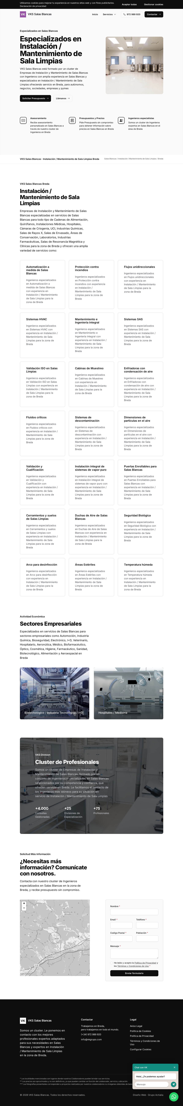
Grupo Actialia (155, 1094)
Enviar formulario (134, 973)
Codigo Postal (118, 933)
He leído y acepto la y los (136, 964)
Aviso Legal (136, 1026)
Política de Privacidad (145, 962)
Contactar (154, 14)
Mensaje (115, 946)
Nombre (115, 906)
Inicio (95, 14)
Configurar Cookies (140, 1049)
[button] (55, 938)
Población (142, 933)
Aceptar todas (129, 4)
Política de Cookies (140, 1031)
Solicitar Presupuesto (35, 98)
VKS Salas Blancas (36, 14)
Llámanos (63, 98)
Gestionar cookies (153, 4)
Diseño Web (139, 1094)
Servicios (109, 14)
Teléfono (141, 919)
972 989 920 (131, 14)
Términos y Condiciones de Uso (133, 966)
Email (113, 919)
